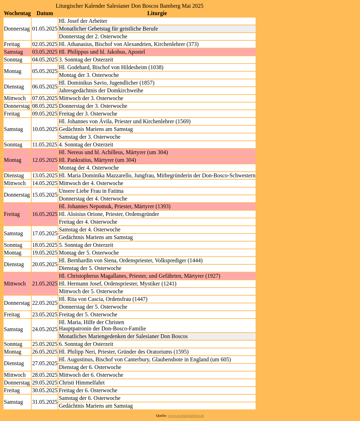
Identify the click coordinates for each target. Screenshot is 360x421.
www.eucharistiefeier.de (186, 415)
